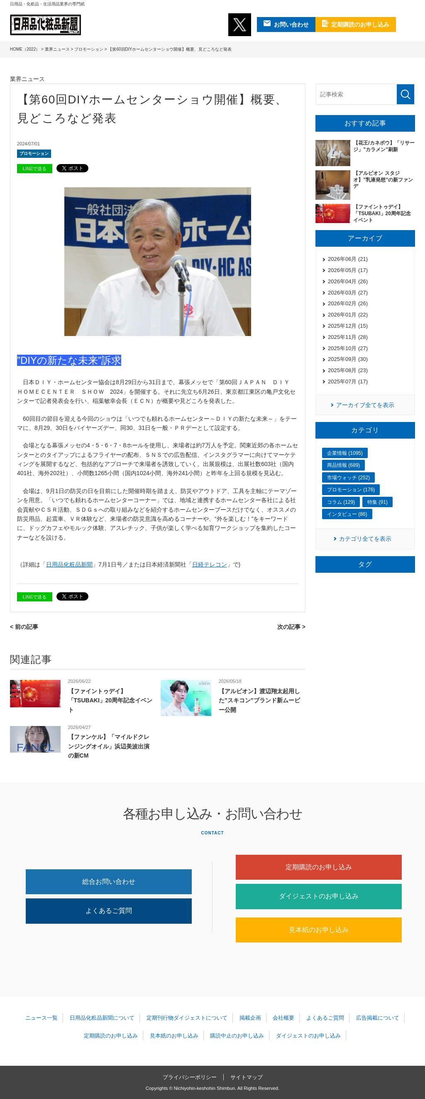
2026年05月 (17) (348, 270)
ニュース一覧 (41, 1018)
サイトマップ (246, 1077)
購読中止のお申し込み (237, 1036)
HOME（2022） (25, 49)
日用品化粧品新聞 (69, 564)
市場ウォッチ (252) (348, 478)
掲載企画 (250, 1018)
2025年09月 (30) (348, 359)
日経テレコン (209, 564)
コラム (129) (341, 502)
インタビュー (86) (347, 514)
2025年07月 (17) (348, 381)
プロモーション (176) (351, 490)
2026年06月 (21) (348, 259)
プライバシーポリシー (190, 1077)
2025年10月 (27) (348, 348)
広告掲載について (377, 1018)
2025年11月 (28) (348, 337)
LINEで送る (34, 168)
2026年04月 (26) (348, 281)
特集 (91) (377, 502)
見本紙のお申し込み (319, 929)
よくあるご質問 (108, 910)
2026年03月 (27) (348, 292)
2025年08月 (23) (348, 370)
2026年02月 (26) (348, 303)
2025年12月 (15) (348, 326)
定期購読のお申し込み (319, 867)
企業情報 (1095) (345, 453)
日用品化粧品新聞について (102, 1018)
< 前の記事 (24, 626)
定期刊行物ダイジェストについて (187, 1018)
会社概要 (283, 1018)
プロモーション (88, 49)
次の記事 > (291, 626)
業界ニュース (57, 49)
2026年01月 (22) (348, 315)
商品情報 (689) (343, 465)
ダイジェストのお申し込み (319, 896)
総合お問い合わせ (108, 881)
